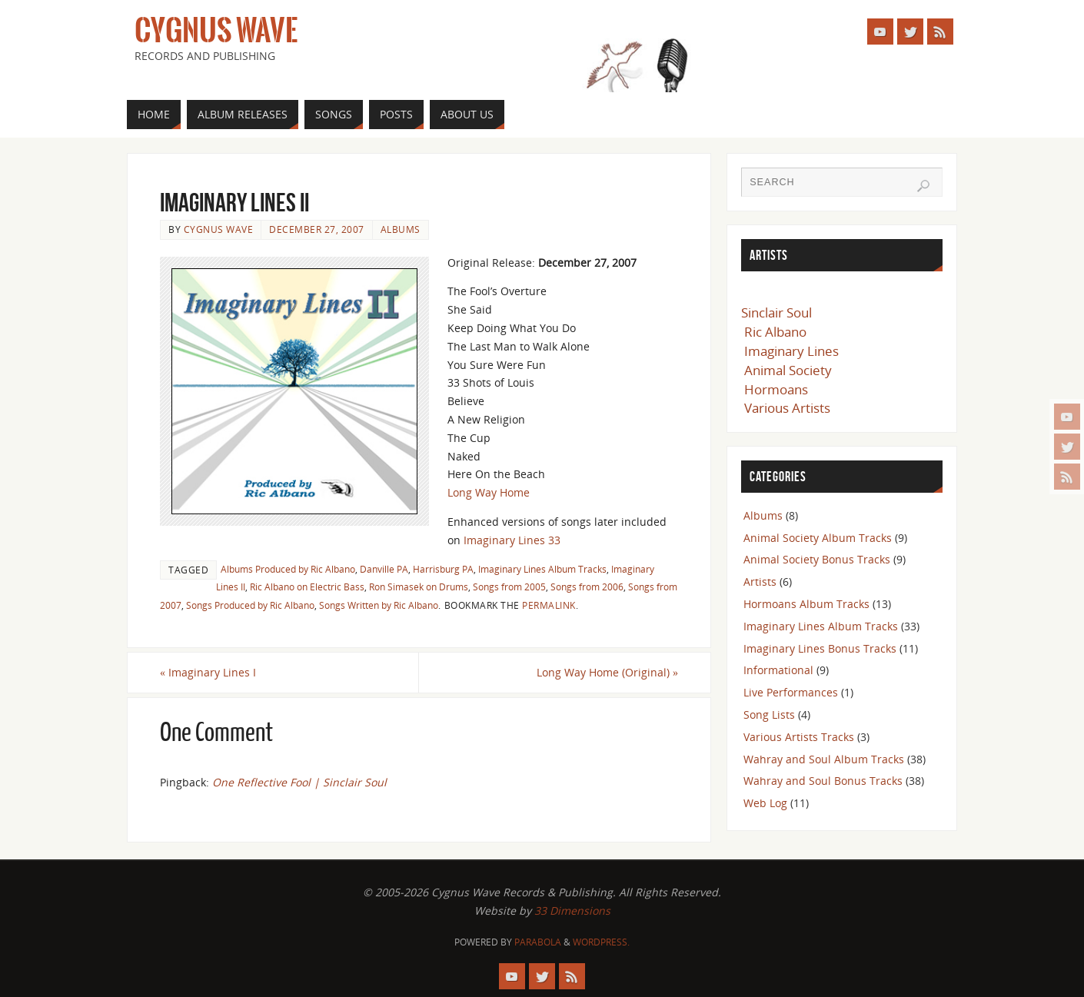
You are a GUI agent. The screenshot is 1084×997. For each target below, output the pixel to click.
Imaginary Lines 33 (512, 540)
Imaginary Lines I (208, 672)
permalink (549, 605)
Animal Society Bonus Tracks (816, 559)
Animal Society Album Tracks (817, 537)
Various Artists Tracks (798, 736)
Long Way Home (488, 492)
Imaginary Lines (791, 351)
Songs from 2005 (509, 586)
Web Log (765, 803)
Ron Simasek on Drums (418, 586)
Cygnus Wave (216, 30)
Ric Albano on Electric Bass (307, 586)
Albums (401, 229)
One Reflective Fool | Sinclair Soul (299, 782)
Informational (778, 670)
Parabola (537, 942)
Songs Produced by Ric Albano (250, 605)
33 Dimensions (572, 910)
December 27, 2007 (316, 229)
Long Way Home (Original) (607, 672)
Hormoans (776, 389)
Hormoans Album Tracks (806, 604)
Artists (759, 581)
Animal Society (788, 370)
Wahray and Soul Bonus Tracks (823, 780)
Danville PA (384, 569)
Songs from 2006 (586, 586)
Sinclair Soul (776, 312)
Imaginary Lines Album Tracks (542, 569)
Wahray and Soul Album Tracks (823, 759)
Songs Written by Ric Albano (378, 605)
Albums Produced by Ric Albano (288, 569)
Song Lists (769, 714)
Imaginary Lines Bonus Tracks (819, 648)
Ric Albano (775, 332)
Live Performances (790, 692)
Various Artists (787, 408)
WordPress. (601, 942)
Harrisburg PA (443, 569)
